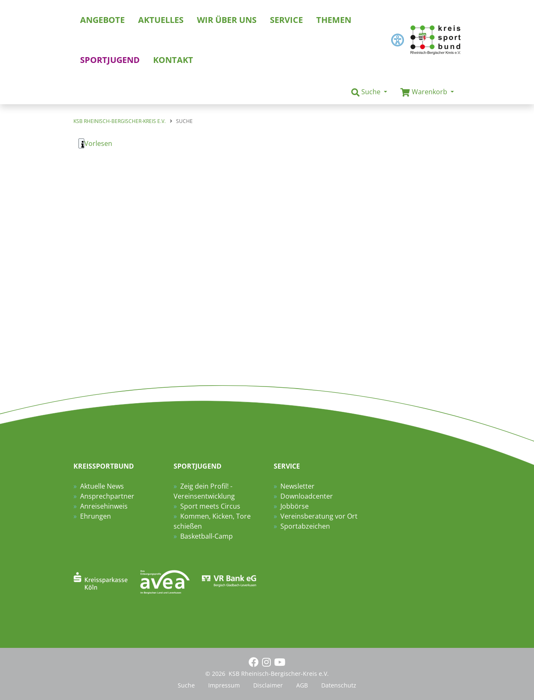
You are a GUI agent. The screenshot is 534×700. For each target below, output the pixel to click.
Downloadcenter (306, 496)
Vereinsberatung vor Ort (319, 516)
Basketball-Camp (206, 536)
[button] (369, 92)
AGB (302, 685)
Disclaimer (268, 685)
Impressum (224, 685)
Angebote (102, 19)
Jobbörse (294, 506)
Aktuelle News (102, 486)
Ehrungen (95, 516)
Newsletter (297, 486)
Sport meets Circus (210, 506)
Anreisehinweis (104, 506)
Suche (186, 685)
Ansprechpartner (107, 496)
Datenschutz (338, 685)
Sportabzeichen (305, 526)
